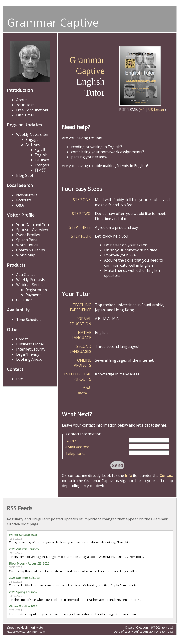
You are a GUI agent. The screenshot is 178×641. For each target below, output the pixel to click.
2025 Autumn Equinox (24, 549)
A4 (142, 109)
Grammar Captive (53, 22)
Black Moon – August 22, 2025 (29, 563)
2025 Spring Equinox (23, 592)
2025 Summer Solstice (24, 578)
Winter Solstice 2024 (23, 606)
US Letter (156, 109)
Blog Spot (24, 175)
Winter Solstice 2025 (23, 535)
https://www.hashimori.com (26, 631)
